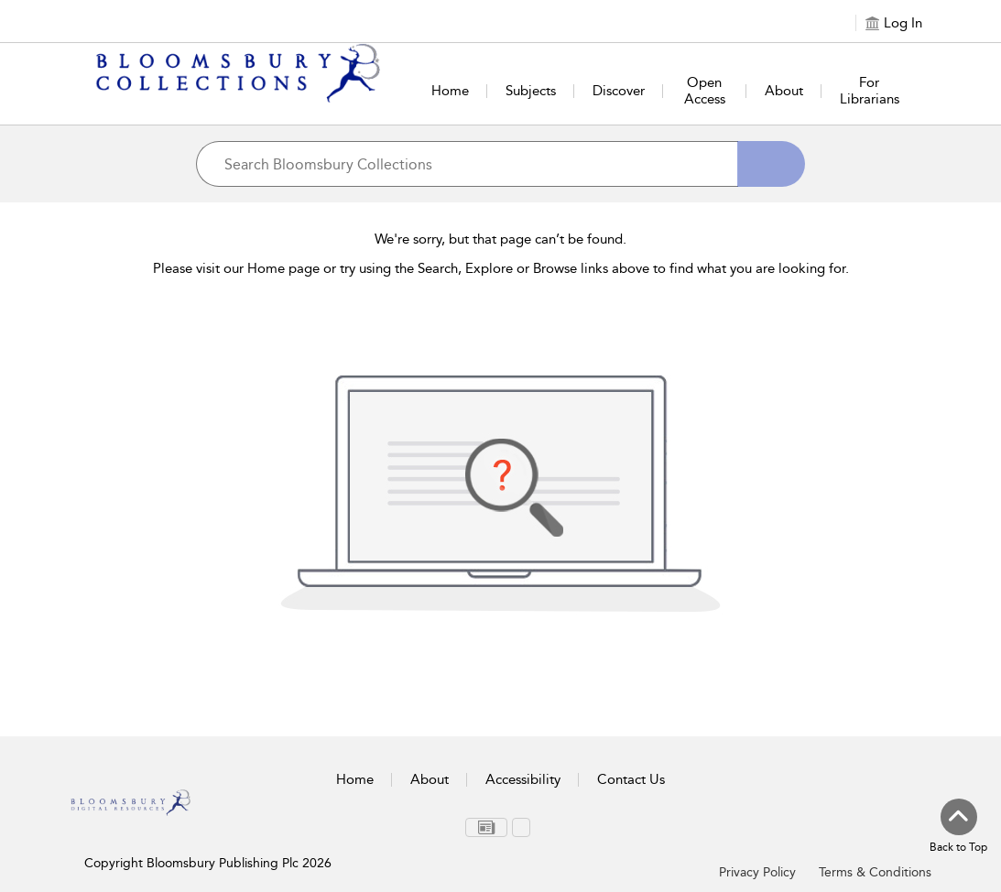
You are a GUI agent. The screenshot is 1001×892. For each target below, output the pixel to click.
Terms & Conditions (875, 872)
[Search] (771, 164)
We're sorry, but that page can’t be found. (500, 239)
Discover (619, 90)
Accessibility (522, 779)
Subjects (531, 90)
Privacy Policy (757, 872)
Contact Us (631, 779)
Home (450, 90)
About (784, 90)
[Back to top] (958, 827)
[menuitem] (486, 827)
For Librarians (869, 90)
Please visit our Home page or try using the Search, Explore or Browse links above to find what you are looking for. (501, 268)
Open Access (704, 90)
